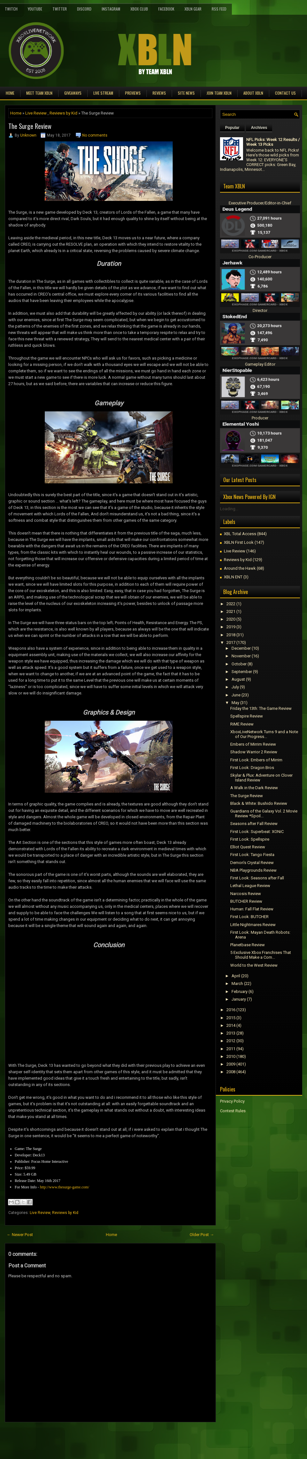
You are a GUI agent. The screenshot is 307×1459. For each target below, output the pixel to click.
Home (10, 93)
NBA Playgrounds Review (253, 870)
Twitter (59, 9)
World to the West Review (254, 965)
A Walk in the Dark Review (254, 787)
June (236, 695)
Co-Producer (260, 256)
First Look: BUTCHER (249, 916)
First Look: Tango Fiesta (252, 854)
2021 (230, 611)
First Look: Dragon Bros (252, 767)
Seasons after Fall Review (254, 823)
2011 (230, 1048)
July (235, 687)
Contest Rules (233, 1110)
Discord (84, 9)
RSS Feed (219, 9)
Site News (186, 93)
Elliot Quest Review (247, 846)
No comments (94, 135)
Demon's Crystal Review (252, 862)
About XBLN (253, 93)
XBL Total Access (240, 533)
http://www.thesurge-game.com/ (64, 1187)
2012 (230, 1040)
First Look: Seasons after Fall (257, 878)
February (240, 991)
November (241, 656)
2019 (230, 626)
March (237, 983)
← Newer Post (20, 1234)
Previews (133, 93)
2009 (230, 1064)
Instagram (111, 9)
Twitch (11, 9)
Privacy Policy (232, 1101)
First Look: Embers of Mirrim (256, 759)
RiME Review (242, 724)
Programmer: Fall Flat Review (251, 909)
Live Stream (103, 93)
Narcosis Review (245, 893)
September (242, 671)
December (241, 648)
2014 (230, 1025)
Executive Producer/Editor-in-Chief (260, 203)
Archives (259, 127)
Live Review (36, 113)
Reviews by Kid (63, 113)
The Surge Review (29, 126)
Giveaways (73, 93)
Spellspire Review (246, 716)
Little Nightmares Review (253, 924)
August (238, 679)
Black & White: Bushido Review (258, 803)
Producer (260, 418)
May (235, 702)
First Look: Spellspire (249, 839)
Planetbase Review (247, 944)
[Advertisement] (79, 1436)
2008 (230, 1071)
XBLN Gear (193, 9)
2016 (230, 1009)
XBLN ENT (233, 577)
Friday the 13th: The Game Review (261, 708)
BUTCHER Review (246, 901)
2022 (230, 603)
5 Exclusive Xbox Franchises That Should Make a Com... (260, 955)
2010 (230, 1056)
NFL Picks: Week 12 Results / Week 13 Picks (273, 142)
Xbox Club (139, 9)
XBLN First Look (239, 542)
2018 (230, 634)
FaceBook (166, 9)
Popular (232, 127)
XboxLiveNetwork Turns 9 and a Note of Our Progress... (264, 734)
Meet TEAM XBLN (39, 93)
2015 (230, 1017)
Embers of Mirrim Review (253, 744)
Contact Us (285, 93)
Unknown (28, 135)
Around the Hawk (240, 568)
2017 (230, 642)
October (239, 664)
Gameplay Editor (260, 364)
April (236, 975)
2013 (230, 1033)
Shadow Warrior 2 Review (253, 751)
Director (260, 310)
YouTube (35, 9)
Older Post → (202, 1234)
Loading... (229, 508)
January (239, 999)
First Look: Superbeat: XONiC (257, 831)
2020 (230, 619)
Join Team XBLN (219, 93)
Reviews (159, 93)
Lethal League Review (250, 885)
